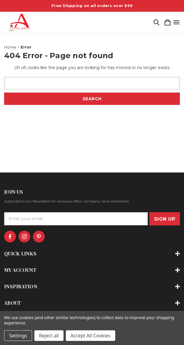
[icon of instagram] (24, 236)
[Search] (156, 22)
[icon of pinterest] (39, 236)
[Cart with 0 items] (167, 22)
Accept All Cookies (91, 335)
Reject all (49, 335)
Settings (18, 335)
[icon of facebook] (10, 236)
